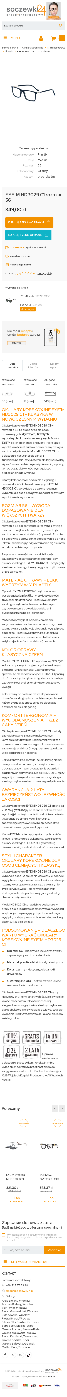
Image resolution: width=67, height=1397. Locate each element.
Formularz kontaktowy (16, 1280)
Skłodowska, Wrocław (15, 1315)
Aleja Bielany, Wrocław (16, 1300)
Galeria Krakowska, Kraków (19, 1333)
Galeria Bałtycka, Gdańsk (18, 1343)
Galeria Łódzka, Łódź (15, 1340)
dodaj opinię (45, 273)
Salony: (10, 1296)
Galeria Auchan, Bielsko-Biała (20, 1329)
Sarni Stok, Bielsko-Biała (17, 1326)
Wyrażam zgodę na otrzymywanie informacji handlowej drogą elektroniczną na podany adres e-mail (34, 1237)
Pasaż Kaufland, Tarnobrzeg (20, 1336)
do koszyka (27, 309)
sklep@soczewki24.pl (19, 1291)
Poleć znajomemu (18, 264)
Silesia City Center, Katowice (20, 1322)
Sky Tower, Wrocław (14, 1308)
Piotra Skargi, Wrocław (16, 1318)
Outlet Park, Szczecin (16, 1347)
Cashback (18, 247)
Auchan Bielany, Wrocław (17, 1304)
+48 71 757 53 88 (16, 1285)
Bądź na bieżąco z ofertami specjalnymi (32, 1224)
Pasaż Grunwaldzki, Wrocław (20, 1311)
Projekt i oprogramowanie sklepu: (33, 1376)
